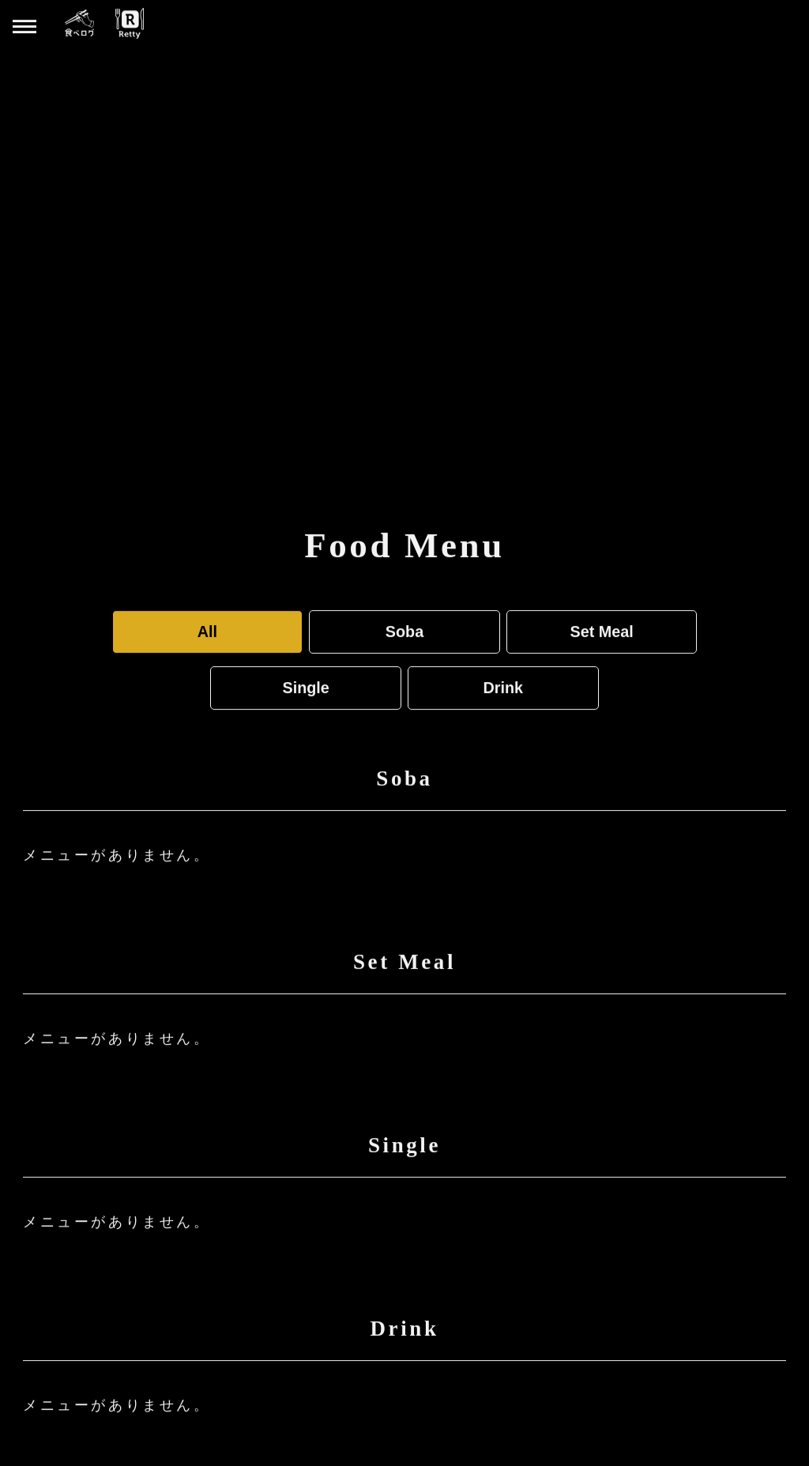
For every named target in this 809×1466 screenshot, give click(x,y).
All (207, 630)
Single (306, 686)
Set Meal (601, 630)
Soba (404, 630)
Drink (504, 686)
